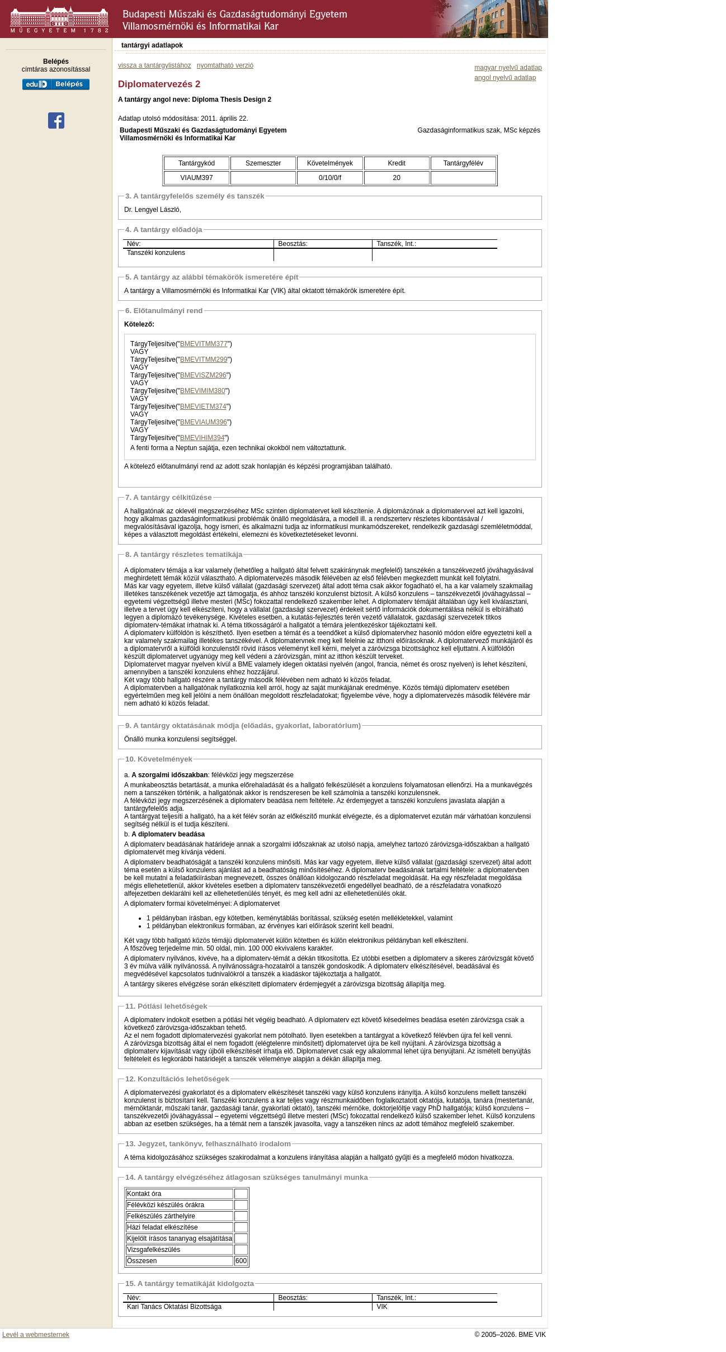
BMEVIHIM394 (202, 438)
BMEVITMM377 (204, 344)
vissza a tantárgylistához (154, 65)
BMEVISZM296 (203, 375)
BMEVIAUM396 (203, 422)
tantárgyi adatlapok (152, 45)
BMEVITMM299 (204, 359)
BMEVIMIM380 (202, 391)
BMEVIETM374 (203, 406)
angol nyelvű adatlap (505, 78)
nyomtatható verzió (225, 65)
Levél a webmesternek (35, 1335)
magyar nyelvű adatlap (508, 68)
